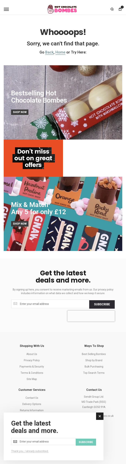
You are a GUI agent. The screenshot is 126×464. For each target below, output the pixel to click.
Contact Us (31, 397)
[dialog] (53, 436)
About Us (31, 353)
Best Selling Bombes (94, 353)
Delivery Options (31, 403)
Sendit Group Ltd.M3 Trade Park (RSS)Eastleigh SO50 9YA (94, 401)
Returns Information (32, 409)
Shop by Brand (93, 359)
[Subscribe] (102, 304)
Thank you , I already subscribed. (30, 451)
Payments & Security (32, 366)
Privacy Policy (32, 359)
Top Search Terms (94, 372)
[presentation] (91, 315)
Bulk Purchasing (94, 366)
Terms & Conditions (32, 372)
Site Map (32, 378)
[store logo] (62, 9)
